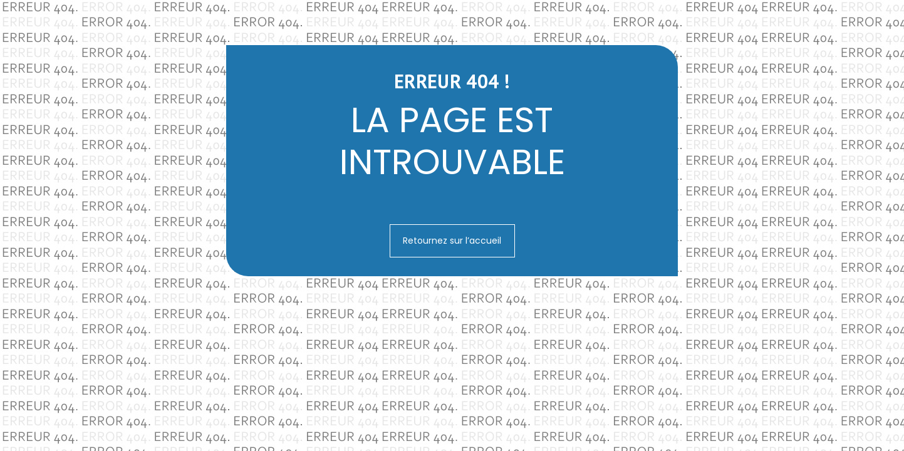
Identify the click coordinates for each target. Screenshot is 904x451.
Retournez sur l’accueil (452, 240)
